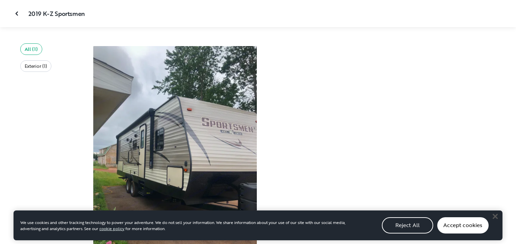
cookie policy (111, 232)
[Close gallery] (17, 13)
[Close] (495, 220)
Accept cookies (462, 229)
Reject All (407, 229)
